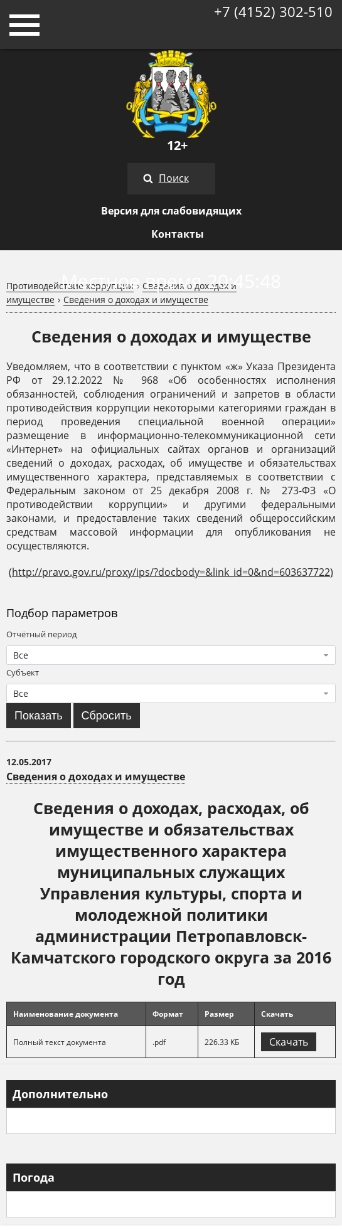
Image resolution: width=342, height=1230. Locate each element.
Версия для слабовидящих (171, 211)
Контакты (177, 234)
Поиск (174, 178)
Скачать (288, 1042)
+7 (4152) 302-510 (273, 12)
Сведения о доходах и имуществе (135, 299)
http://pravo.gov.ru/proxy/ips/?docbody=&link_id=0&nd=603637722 (171, 572)
